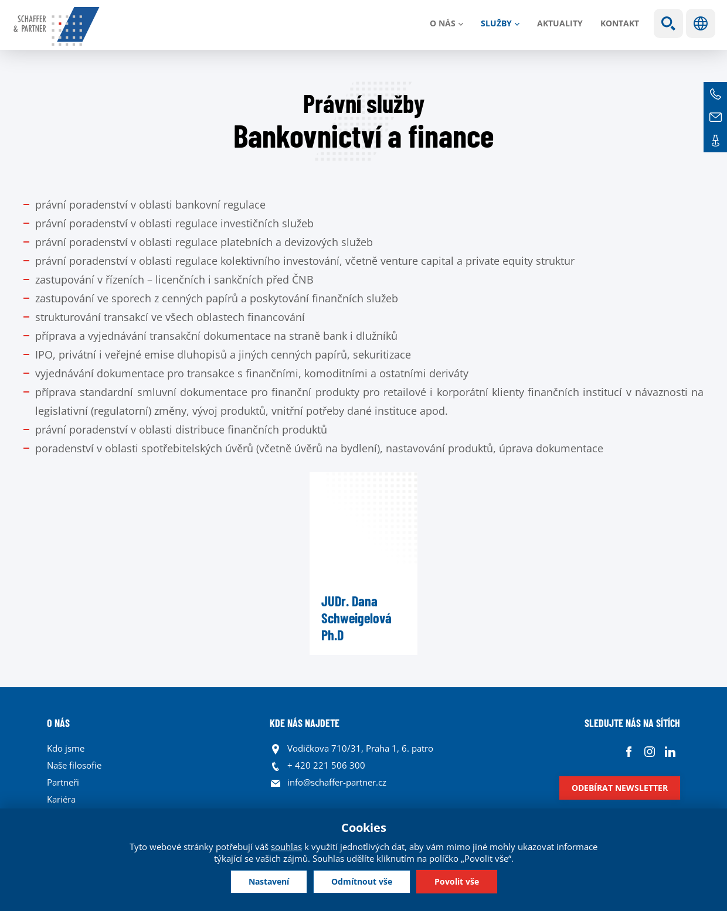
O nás (443, 23)
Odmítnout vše (361, 881)
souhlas (286, 846)
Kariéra (61, 799)
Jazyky (700, 23)
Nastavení (269, 881)
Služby (496, 23)
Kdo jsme (65, 748)
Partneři (63, 782)
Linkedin (670, 751)
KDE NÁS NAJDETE (304, 722)
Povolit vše (456, 881)
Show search (668, 23)
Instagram (649, 751)
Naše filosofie (74, 765)
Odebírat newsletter (620, 787)
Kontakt (619, 23)
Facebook (629, 751)
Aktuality (560, 23)
